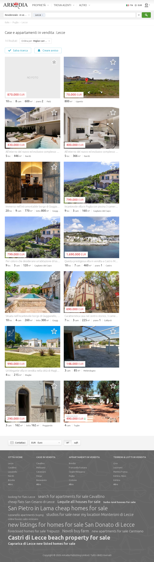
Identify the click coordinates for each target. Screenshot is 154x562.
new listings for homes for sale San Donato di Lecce (71, 524)
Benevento (41, 480)
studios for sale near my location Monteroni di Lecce (90, 514)
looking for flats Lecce (21, 496)
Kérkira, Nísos (119, 476)
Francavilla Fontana (78, 467)
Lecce (10, 463)
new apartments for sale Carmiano (117, 531)
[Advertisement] (136, 74)
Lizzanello (12, 472)
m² (67, 442)
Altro (10, 484)
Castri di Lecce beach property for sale (59, 537)
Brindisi (11, 480)
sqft (76, 442)
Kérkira (116, 480)
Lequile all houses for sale (78, 502)
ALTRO (83, 5)
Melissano (40, 467)
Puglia (72, 476)
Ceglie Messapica (77, 472)
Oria (115, 463)
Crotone (73, 480)
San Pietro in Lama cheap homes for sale (58, 508)
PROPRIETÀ (39, 5)
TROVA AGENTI (62, 5)
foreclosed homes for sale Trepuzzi (33, 531)
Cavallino (12, 467)
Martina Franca (120, 472)
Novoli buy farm (75, 531)
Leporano (118, 467)
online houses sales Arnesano (23, 519)
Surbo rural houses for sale (119, 502)
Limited (75, 555)
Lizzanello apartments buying (26, 514)
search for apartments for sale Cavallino (71, 496)
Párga (39, 476)
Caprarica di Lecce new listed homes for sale (41, 543)
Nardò (11, 476)
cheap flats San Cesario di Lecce (31, 502)
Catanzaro (41, 472)
